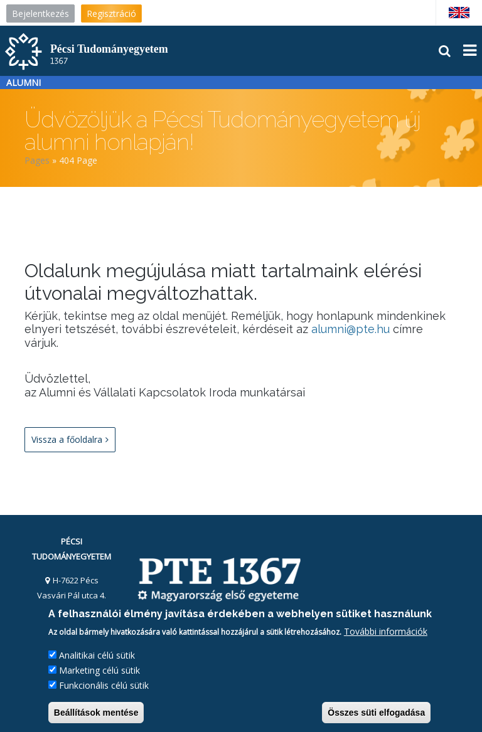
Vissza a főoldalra (70, 440)
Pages (37, 160)
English (458, 12)
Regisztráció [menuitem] (111, 13)
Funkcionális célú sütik (104, 685)
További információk (385, 631)
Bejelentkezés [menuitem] (40, 13)
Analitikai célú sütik (97, 655)
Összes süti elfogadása (376, 713)
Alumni (23, 82)
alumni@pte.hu (350, 329)
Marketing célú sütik (99, 670)
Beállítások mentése (96, 713)
